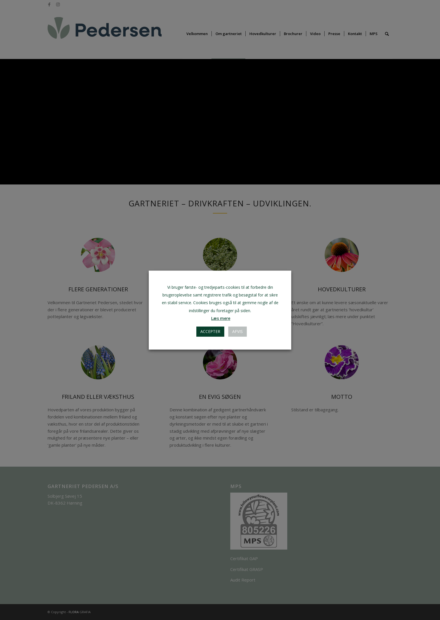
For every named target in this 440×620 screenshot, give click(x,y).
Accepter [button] (210, 331)
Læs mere (220, 318)
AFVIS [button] (237, 331)
